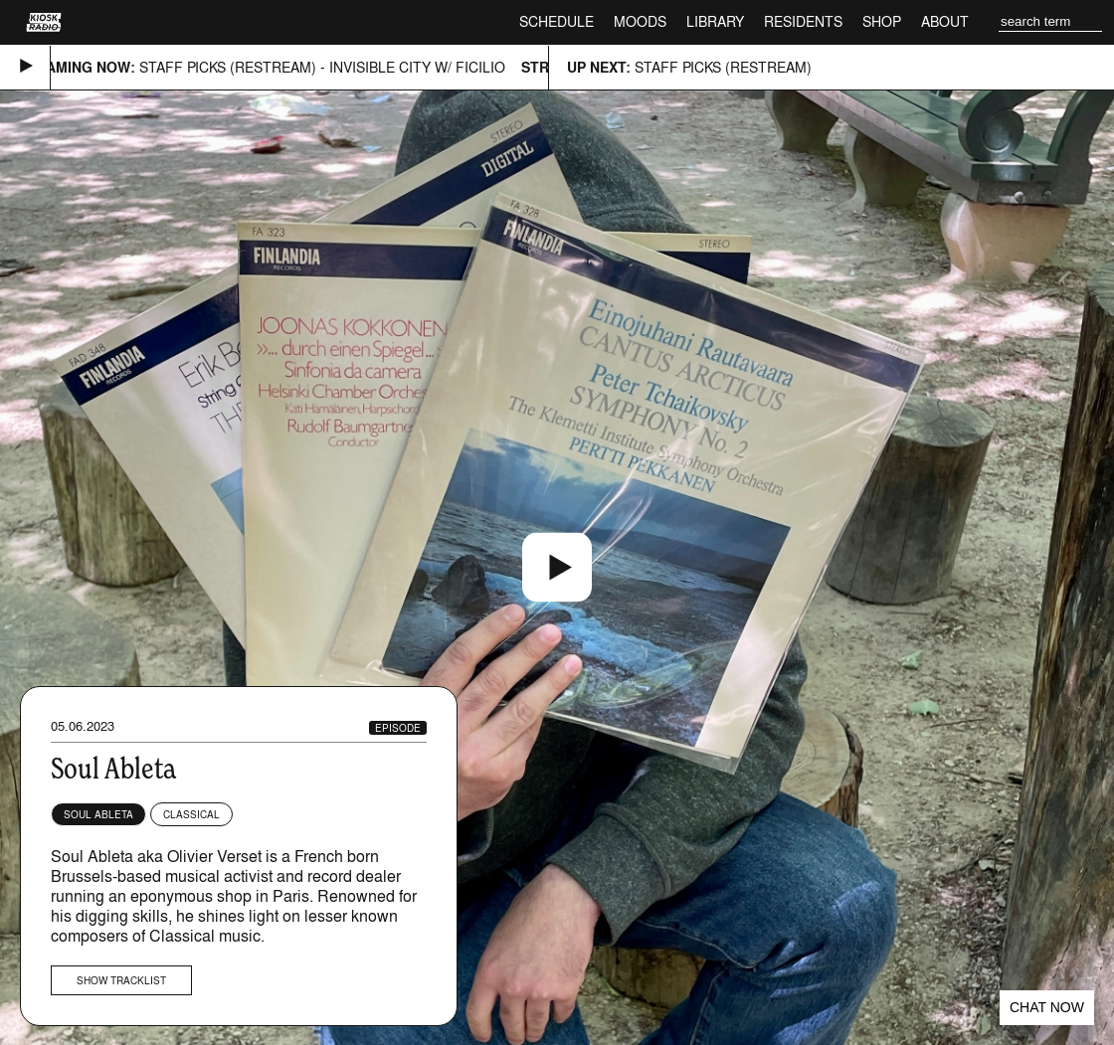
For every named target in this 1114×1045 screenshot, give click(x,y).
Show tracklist (121, 980)
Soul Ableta (98, 814)
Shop (881, 21)
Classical (191, 814)
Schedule (556, 21)
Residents (803, 21)
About (945, 21)
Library (715, 21)
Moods (640, 21)
